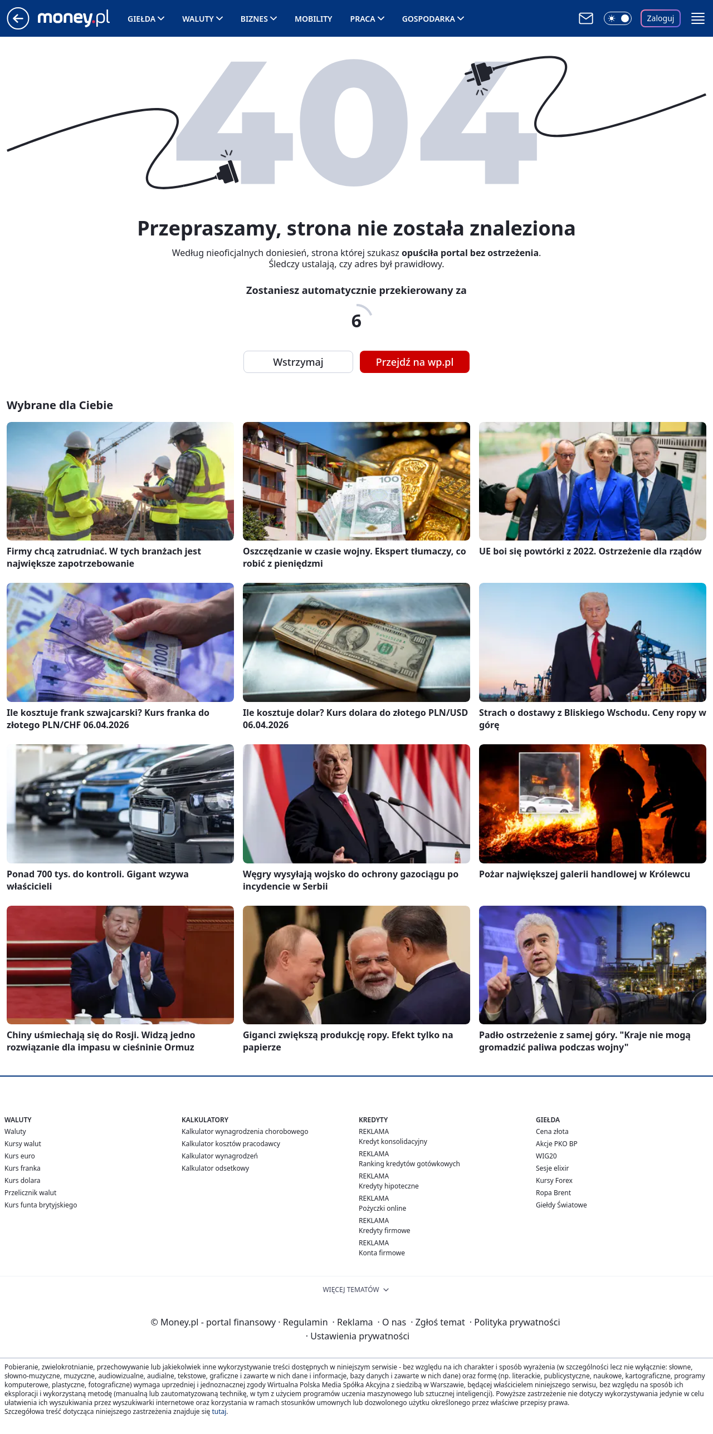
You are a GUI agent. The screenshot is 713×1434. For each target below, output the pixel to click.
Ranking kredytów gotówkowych (409, 1163)
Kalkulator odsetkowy (215, 1168)
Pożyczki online (382, 1208)
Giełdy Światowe (561, 1205)
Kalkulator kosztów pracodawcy (231, 1143)
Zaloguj (661, 18)
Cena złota (552, 1131)
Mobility (314, 18)
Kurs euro (19, 1156)
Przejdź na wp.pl (415, 362)
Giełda (141, 18)
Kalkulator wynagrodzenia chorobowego (245, 1131)
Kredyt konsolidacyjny (393, 1141)
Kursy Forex (554, 1180)
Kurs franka (22, 1168)
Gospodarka (428, 18)
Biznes (254, 18)
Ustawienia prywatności (357, 1336)
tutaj (219, 1411)
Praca (362, 18)
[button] (698, 18)
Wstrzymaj (298, 362)
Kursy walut (22, 1143)
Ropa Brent (553, 1192)
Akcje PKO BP (557, 1143)
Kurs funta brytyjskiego (40, 1205)
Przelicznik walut (30, 1192)
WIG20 (546, 1156)
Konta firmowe (382, 1253)
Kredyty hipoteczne (389, 1186)
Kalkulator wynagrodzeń (220, 1156)
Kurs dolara (22, 1180)
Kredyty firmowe (385, 1230)
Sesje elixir (552, 1168)
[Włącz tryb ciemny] (618, 18)
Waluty (198, 18)
